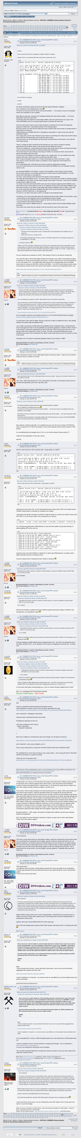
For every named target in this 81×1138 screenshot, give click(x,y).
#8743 (75, 281)
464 (64, 28)
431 (50, 27)
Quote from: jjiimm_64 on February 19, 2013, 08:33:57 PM (31, 992)
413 (7, 27)
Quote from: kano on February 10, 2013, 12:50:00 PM (30, 401)
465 (67, 28)
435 (59, 27)
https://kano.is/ (32, 214)
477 (31, 30)
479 (35, 30)
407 (57, 26)
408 (60, 26)
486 (52, 30)
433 (55, 27)
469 (11, 30)
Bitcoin (15, 20)
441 (9, 28)
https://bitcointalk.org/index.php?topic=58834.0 (30, 974)
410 (65, 26)
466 (4, 30)
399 (38, 26)
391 (19, 26)
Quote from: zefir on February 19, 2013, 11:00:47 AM (30, 1068)
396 (31, 26)
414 (9, 27)
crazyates (7, 656)
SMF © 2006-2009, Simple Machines (47, 1134)
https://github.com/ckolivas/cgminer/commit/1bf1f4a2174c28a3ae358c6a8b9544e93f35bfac (44, 710)
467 (7, 30)
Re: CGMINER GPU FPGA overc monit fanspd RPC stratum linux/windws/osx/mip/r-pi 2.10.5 (39, 40)
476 (28, 30)
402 (45, 26)
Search (17, 16)
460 (55, 28)
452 (35, 28)
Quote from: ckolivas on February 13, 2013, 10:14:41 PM (31, 596)
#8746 (75, 397)
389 (14, 26)
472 (19, 30)
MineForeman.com (10, 986)
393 (24, 26)
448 (26, 28)
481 (40, 30)
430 (47, 27)
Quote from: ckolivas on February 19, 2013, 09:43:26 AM (31, 896)
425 (35, 27)
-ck (5, 280)
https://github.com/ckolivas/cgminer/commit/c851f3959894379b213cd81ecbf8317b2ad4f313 (44, 740)
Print (75, 30)
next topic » (75, 27)
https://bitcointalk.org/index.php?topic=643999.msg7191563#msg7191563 (35, 771)
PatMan (6, 1063)
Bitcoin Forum (7, 20)
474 (23, 30)
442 (11, 28)
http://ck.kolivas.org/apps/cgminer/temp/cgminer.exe (32, 317)
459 (52, 28)
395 (29, 26)
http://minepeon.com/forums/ (23, 1059)
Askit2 (6, 776)
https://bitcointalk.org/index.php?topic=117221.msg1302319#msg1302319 (38, 269)
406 (55, 26)
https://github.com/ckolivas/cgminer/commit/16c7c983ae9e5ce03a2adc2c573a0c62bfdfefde (44, 760)
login (19, 10)
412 (4, 27)
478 (33, 30)
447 (23, 28)
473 (21, 30)
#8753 (75, 698)
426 (38, 27)
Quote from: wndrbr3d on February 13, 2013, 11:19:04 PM (31, 622)
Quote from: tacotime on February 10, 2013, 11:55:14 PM (31, 285)
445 (19, 28)
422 (28, 27)
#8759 (75, 988)
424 (33, 27)
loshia (6, 697)
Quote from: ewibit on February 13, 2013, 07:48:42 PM (30, 481)
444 (16, 28)
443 (14, 28)
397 (33, 26)
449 (28, 28)
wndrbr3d (7, 475)
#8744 (75, 350)
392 (21, 26)
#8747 (75, 445)
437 (64, 27)
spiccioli (7, 396)
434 (57, 27)
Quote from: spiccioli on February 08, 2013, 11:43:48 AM (31, 45)
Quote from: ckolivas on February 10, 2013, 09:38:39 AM (31, 223)
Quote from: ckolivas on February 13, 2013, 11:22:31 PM (31, 662)
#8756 (75, 862)
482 (43, 30)
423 (31, 27)
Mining (20, 20)
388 (12, 26)
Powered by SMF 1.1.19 (30, 1134)
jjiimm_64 (7, 934)
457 (47, 28)
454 (40, 28)
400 (41, 26)
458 (50, 28)
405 (53, 26)
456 (45, 28)
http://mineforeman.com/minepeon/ (27, 1045)
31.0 (24, 13)
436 (62, 27)
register (25, 10)
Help (12, 16)
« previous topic (74, 25)
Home (8, 16)
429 (45, 27)
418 (19, 27)
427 (40, 27)
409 (62, 26)
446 (21, 28)
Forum (18, 212)
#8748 (75, 477)
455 (43, 28)
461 (57, 28)
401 (43, 26)
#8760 (75, 1064)
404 (50, 26)
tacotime (7, 217)
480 (38, 30)
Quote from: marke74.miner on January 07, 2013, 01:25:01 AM (32, 940)
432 (52, 27)
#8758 (75, 936)
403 (48, 26)
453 (38, 28)
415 (11, 27)
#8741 (75, 41)
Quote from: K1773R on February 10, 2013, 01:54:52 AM (32, 225)
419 (21, 27)
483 (45, 30)
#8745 (75, 370)
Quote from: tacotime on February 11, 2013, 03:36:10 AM (31, 374)
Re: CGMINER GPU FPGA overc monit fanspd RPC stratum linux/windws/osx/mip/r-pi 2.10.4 (39, 935)
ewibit (6, 443)
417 (16, 27)
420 (23, 27)
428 (43, 27)
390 (17, 26)
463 (62, 28)
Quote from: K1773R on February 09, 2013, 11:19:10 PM (34, 229)
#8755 (75, 831)
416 (14, 27)
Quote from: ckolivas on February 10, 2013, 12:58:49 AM (33, 227)
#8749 (75, 564)
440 (7, 28)
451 (33, 28)
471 (16, 30)
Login (21, 16)
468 (9, 30)
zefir (5, 890)
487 (55, 30)
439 (4, 28)
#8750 (75, 592)
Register (27, 16)
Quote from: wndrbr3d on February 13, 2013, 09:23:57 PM (31, 568)
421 (26, 27)
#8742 (75, 219)
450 (31, 28)
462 (59, 28)
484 (47, 30)
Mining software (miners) (31, 20)
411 (67, 26)
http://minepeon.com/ (48, 1058)
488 (57, 30)
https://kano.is (22, 211)
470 (14, 30)
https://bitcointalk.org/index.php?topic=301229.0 (47, 1111)
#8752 (75, 657)
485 (50, 30)
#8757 (75, 892)
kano (5, 40)
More (32, 16)
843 (61, 30)
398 (36, 26)
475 (26, 30)
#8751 (75, 618)
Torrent (27, 13)
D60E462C (22, 931)
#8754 (75, 777)
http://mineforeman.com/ (29, 1056)
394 (26, 26)
